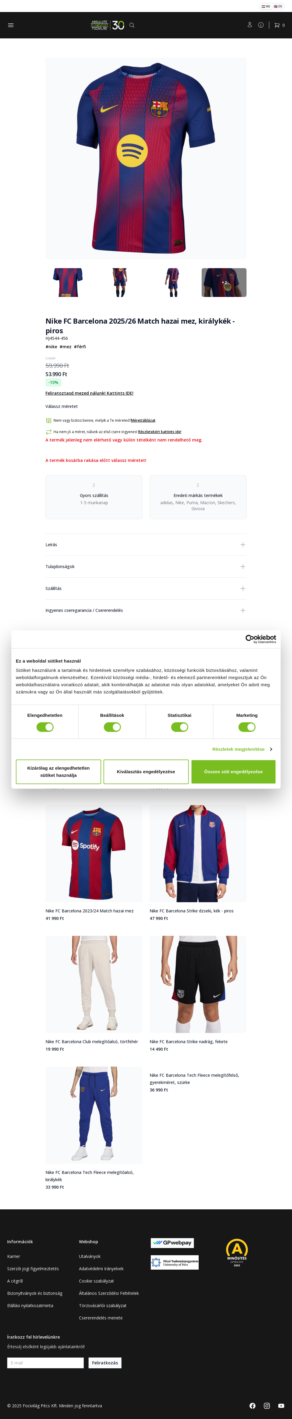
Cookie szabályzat (96, 1281)
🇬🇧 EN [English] (278, 6)
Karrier (13, 1256)
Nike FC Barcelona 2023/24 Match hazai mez (89, 911)
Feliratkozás (105, 1363)
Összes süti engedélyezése (233, 771)
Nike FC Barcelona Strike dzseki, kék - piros (192, 911)
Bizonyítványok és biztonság (34, 1293)
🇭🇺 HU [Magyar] (265, 6)
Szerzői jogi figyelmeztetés (33, 1268)
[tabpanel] (146, 158)
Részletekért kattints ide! (159, 431)
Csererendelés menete (101, 1318)
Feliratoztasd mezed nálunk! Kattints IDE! (89, 393)
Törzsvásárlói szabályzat (103, 1305)
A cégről (15, 1281)
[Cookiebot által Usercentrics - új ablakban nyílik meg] (250, 639)
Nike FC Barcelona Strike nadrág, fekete (189, 1041)
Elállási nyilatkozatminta (30, 1305)
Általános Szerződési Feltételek (109, 1293)
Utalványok (90, 1256)
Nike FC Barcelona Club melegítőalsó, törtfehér (91, 1041)
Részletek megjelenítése (238, 749)
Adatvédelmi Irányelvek (101, 1268)
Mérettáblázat (143, 420)
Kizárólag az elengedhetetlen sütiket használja (58, 771)
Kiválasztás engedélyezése (146, 771)
